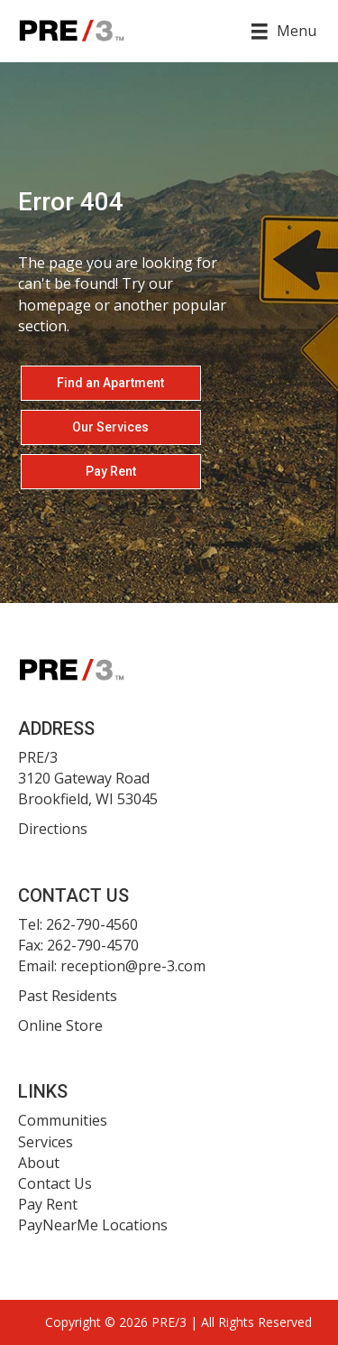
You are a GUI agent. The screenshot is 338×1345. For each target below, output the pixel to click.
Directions (52, 829)
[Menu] (284, 30)
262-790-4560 (92, 924)
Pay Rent (48, 1204)
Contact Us (55, 1183)
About (38, 1163)
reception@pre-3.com (133, 966)
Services (45, 1142)
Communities (62, 1120)
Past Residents (67, 996)
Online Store (60, 1025)
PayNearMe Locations (93, 1225)
